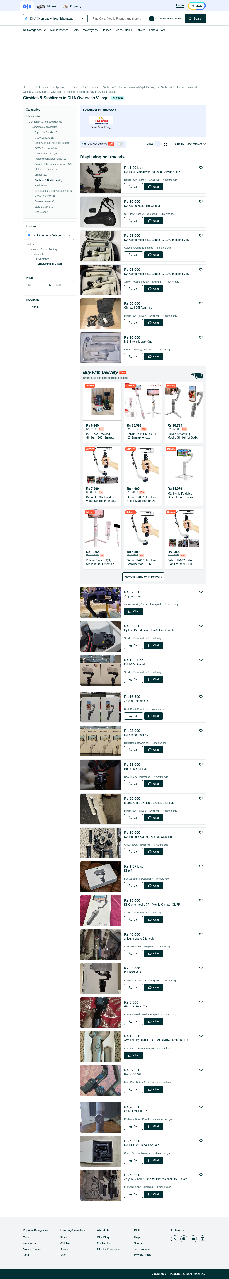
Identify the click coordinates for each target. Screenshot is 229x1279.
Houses (106, 30)
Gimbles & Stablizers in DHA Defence (42, 92)
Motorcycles (90, 30)
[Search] (195, 18)
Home (26, 87)
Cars (76, 30)
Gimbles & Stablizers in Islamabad (179, 87)
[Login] (180, 6)
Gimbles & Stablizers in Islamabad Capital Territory (129, 87)
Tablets (140, 30)
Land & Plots (157, 30)
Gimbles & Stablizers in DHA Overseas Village (91, 92)
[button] (103, 144)
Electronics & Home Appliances (51, 87)
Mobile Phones (59, 30)
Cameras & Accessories (85, 87)
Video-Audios (124, 30)
